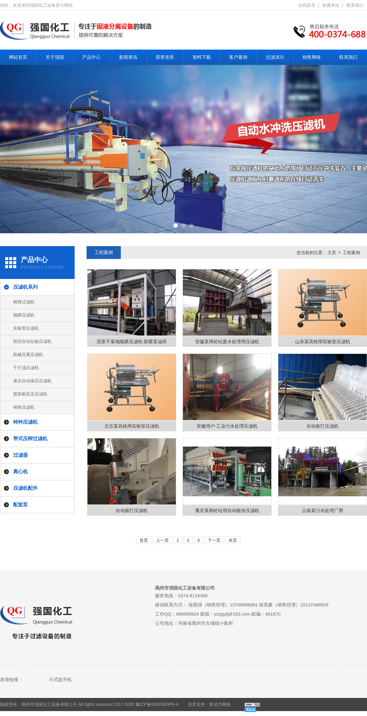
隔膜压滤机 (24, 315)
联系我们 (355, 5)
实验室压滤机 (26, 328)
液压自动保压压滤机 (32, 380)
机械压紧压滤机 (28, 354)
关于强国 (55, 57)
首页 (143, 540)
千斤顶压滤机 (26, 367)
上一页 (162, 540)
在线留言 (306, 5)
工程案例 (351, 252)
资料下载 (201, 57)
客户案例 (238, 57)
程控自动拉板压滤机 (32, 341)
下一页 (214, 540)
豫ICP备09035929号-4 (156, 704)
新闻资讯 (128, 57)
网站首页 (18, 57)
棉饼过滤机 (24, 301)
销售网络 (311, 57)
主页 (332, 252)
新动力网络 (220, 704)
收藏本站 (330, 5)
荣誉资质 (165, 57)
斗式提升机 (60, 679)
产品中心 (91, 57)
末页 (232, 540)
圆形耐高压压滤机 (30, 394)
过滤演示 (275, 57)
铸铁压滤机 (24, 407)
